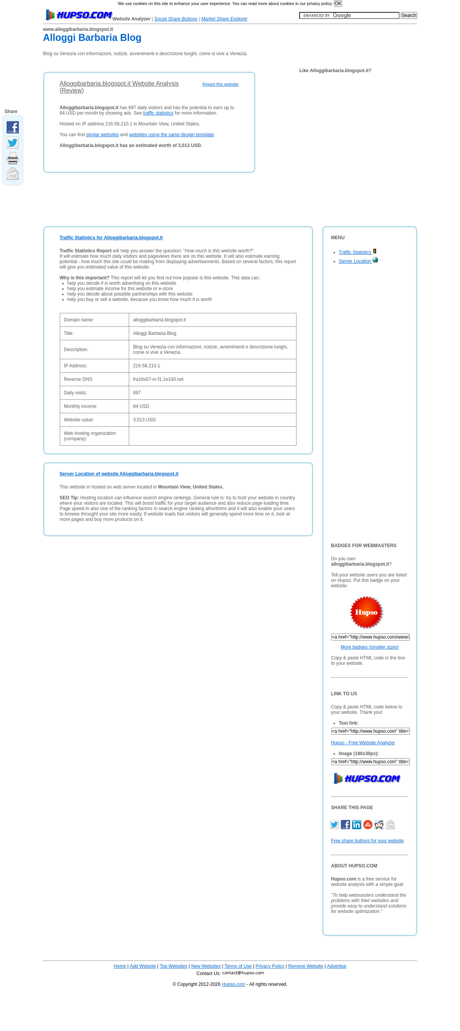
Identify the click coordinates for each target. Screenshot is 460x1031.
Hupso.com (233, 984)
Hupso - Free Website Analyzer (363, 742)
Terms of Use (238, 966)
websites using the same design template (171, 134)
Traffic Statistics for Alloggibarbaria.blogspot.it (111, 237)
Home (120, 966)
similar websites (102, 134)
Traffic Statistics (358, 252)
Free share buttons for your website (367, 840)
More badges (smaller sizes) (370, 647)
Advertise (336, 966)
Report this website (220, 84)
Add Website (143, 966)
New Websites (206, 966)
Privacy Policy (270, 966)
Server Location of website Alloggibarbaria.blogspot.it (119, 474)
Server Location (358, 261)
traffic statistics (158, 113)
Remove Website (305, 966)
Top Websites (173, 966)
